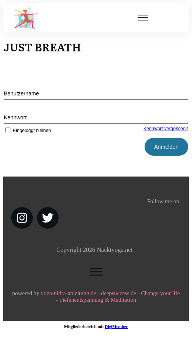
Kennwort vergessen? (165, 128)
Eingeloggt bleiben (27, 130)
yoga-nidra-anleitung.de (68, 293)
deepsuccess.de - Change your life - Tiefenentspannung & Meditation (118, 296)
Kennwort (15, 117)
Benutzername (21, 93)
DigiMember (116, 326)
